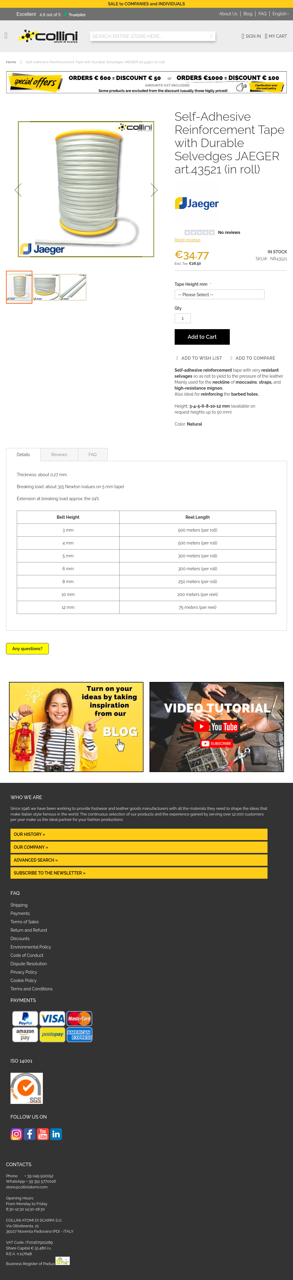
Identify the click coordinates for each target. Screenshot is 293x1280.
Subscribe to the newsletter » (49, 873)
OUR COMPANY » (31, 847)
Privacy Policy (23, 972)
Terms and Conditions (31, 989)
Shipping (19, 905)
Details (23, 454)
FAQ (263, 13)
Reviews (59, 454)
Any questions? (27, 648)
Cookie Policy (23, 980)
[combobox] (152, 36)
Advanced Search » (36, 860)
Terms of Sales (24, 921)
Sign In (253, 36)
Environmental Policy (30, 947)
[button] (281, 14)
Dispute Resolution (28, 963)
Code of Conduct (26, 955)
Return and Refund (28, 930)
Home (11, 62)
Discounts (20, 938)
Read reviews (187, 239)
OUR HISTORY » (29, 834)
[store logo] (49, 36)
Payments (20, 913)
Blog (248, 13)
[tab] (23, 454)
